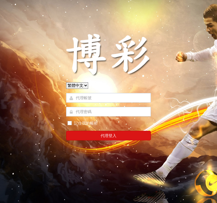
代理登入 (108, 135)
